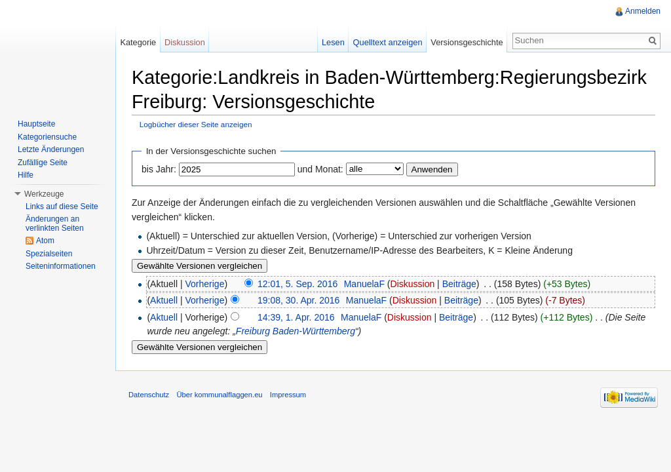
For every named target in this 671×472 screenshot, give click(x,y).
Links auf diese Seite (62, 206)
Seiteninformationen (61, 266)
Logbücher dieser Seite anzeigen (196, 124)
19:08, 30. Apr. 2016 (298, 300)
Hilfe (25, 175)
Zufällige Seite (42, 162)
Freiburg (253, 331)
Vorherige (205, 284)
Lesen (333, 42)
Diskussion (413, 284)
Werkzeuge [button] (44, 194)
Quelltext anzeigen (388, 42)
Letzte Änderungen (51, 149)
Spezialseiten (49, 253)
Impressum (288, 395)
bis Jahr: (159, 169)
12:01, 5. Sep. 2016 (297, 284)
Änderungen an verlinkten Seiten (55, 223)
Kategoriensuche (47, 137)
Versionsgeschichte (467, 42)
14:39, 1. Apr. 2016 (296, 317)
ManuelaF (364, 284)
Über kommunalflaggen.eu (219, 395)
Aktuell (164, 300)
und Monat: (320, 169)
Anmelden (643, 11)
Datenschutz (148, 395)
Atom (45, 240)
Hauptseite (36, 123)
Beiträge (459, 284)
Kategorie (138, 42)
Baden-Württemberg (314, 331)
